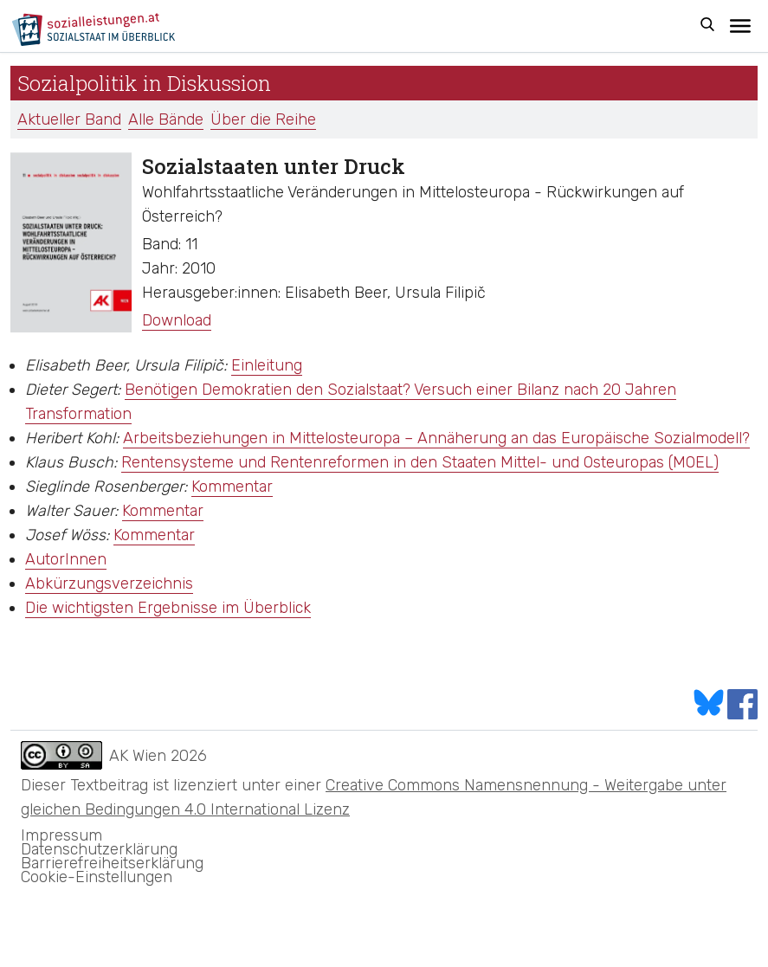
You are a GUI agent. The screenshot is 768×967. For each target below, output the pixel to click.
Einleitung (266, 365)
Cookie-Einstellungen (96, 876)
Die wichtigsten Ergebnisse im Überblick (168, 607)
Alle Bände (165, 119)
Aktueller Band (69, 119)
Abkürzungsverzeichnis (109, 583)
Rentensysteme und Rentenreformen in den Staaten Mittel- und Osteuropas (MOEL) (420, 462)
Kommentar (232, 486)
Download (176, 320)
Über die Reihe (263, 119)
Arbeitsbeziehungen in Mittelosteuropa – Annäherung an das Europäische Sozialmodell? (436, 438)
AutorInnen (65, 559)
